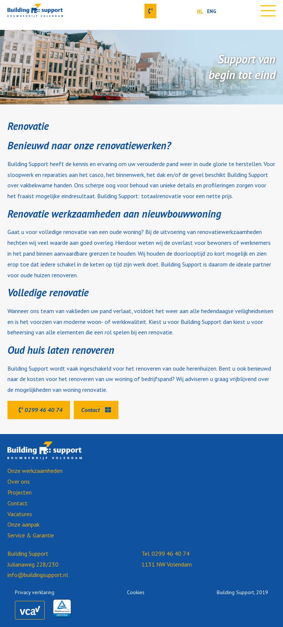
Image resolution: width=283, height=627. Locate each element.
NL (200, 11)
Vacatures (19, 514)
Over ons (18, 481)
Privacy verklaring (34, 592)
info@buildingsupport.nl (37, 574)
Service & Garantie (30, 535)
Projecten (19, 492)
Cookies (135, 592)
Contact (96, 410)
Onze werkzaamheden (35, 470)
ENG (211, 11)
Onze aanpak (23, 524)
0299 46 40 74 (41, 410)
